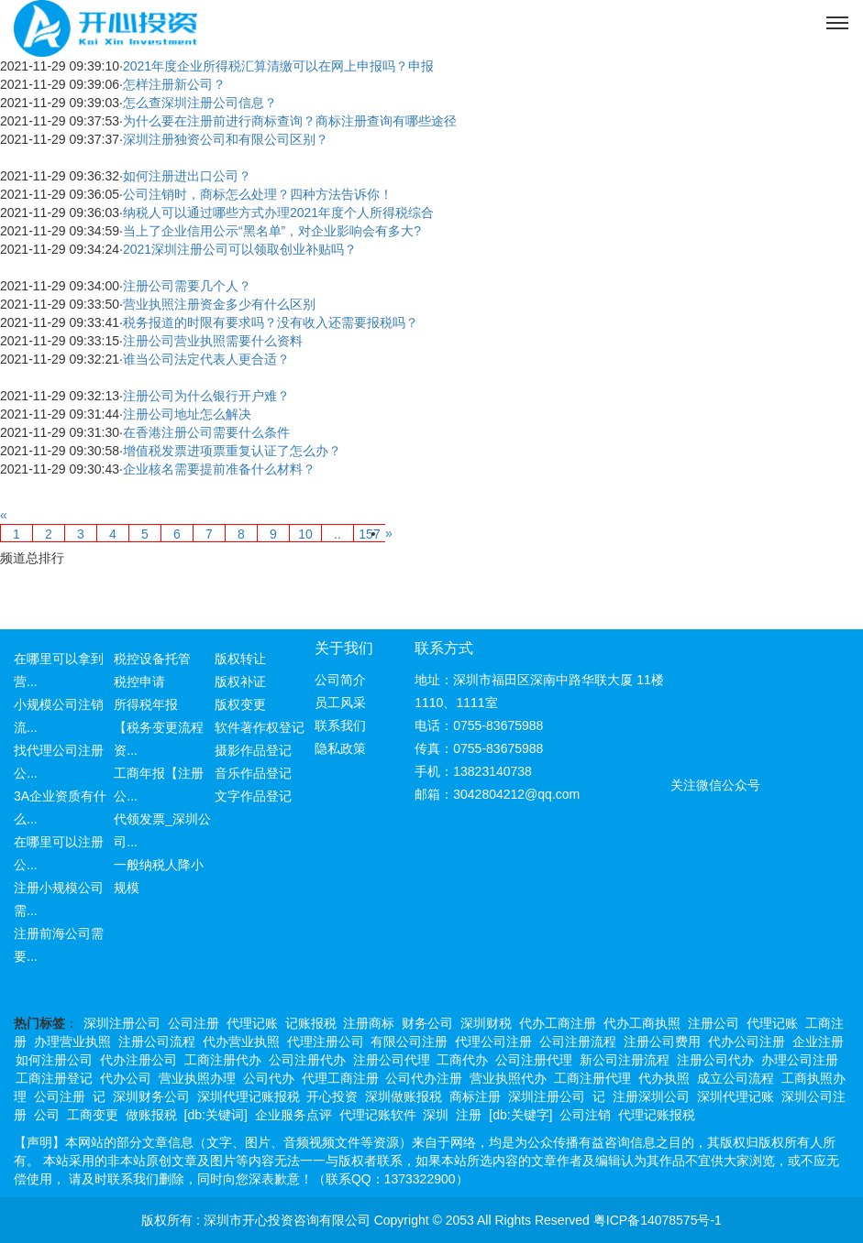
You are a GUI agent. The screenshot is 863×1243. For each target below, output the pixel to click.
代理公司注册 (493, 1041)
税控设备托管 (152, 658)
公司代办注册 (423, 1078)
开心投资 (332, 1096)
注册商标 (368, 1023)
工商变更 (92, 1114)
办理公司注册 (799, 1059)
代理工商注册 (340, 1078)
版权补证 (240, 681)
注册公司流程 (156, 1041)
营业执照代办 (508, 1078)
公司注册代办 (307, 1059)
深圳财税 (486, 1023)
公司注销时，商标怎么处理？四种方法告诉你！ (258, 194)
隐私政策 (340, 748)
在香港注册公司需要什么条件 (206, 432)
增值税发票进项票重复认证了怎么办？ (232, 450)
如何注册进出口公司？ (187, 176)
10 (305, 534)
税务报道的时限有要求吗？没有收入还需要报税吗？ (270, 322)
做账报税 (151, 1114)
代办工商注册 (557, 1023)
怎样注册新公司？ (174, 84)
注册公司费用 (662, 1041)
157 (369, 534)
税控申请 (139, 681)
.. (337, 534)
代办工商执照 (641, 1023)
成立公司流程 (735, 1078)
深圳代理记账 (735, 1096)
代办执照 (664, 1078)
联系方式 (444, 648)
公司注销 (585, 1114)
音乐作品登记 (253, 773)
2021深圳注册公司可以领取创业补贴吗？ (240, 249)
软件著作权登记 (259, 727)
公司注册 (193, 1023)
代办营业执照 (241, 1041)
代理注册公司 (325, 1041)
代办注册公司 (138, 1059)
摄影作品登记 (253, 750)
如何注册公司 (54, 1059)
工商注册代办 (222, 1059)
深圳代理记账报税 (248, 1096)
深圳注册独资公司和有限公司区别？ (225, 139)
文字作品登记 (253, 796)
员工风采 (340, 702)
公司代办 (268, 1078)
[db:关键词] (216, 1114)
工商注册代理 (592, 1078)
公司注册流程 (577, 1041)
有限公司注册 (409, 1041)
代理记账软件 (377, 1114)
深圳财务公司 (151, 1096)
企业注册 (818, 1041)
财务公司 (427, 1023)
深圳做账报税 (403, 1096)
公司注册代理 (533, 1059)
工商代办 (462, 1059)
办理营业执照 (72, 1041)
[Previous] (3, 514)
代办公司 (125, 1078)
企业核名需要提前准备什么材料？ (219, 469)
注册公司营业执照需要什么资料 (213, 340)
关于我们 (344, 648)
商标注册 (475, 1096)
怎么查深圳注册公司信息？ (200, 102)
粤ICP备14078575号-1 (657, 1220)
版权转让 (240, 658)
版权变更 (240, 704)
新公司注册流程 (624, 1059)
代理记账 (252, 1023)
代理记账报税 (656, 1114)
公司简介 (340, 679)
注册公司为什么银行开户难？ (206, 395)
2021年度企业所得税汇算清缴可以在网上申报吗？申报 (278, 66)
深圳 (435, 1114)
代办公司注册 (746, 1041)
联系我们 (340, 725)
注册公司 (713, 1023)
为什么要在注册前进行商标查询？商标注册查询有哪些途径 (290, 121)
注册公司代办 (715, 1059)
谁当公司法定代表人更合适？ (206, 359)
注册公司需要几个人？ (187, 285)
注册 (468, 1114)
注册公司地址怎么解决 (187, 414)
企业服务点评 (293, 1114)
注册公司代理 (391, 1059)
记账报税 (311, 1023)
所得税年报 (146, 704)
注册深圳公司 (651, 1096)
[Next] (389, 533)
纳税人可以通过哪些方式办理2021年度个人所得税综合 (278, 212)
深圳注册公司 (121, 1023)
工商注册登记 (54, 1078)
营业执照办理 (197, 1078)
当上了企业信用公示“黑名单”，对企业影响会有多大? (272, 231)
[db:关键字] (520, 1114)
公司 (47, 1114)
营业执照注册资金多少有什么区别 (219, 304)
